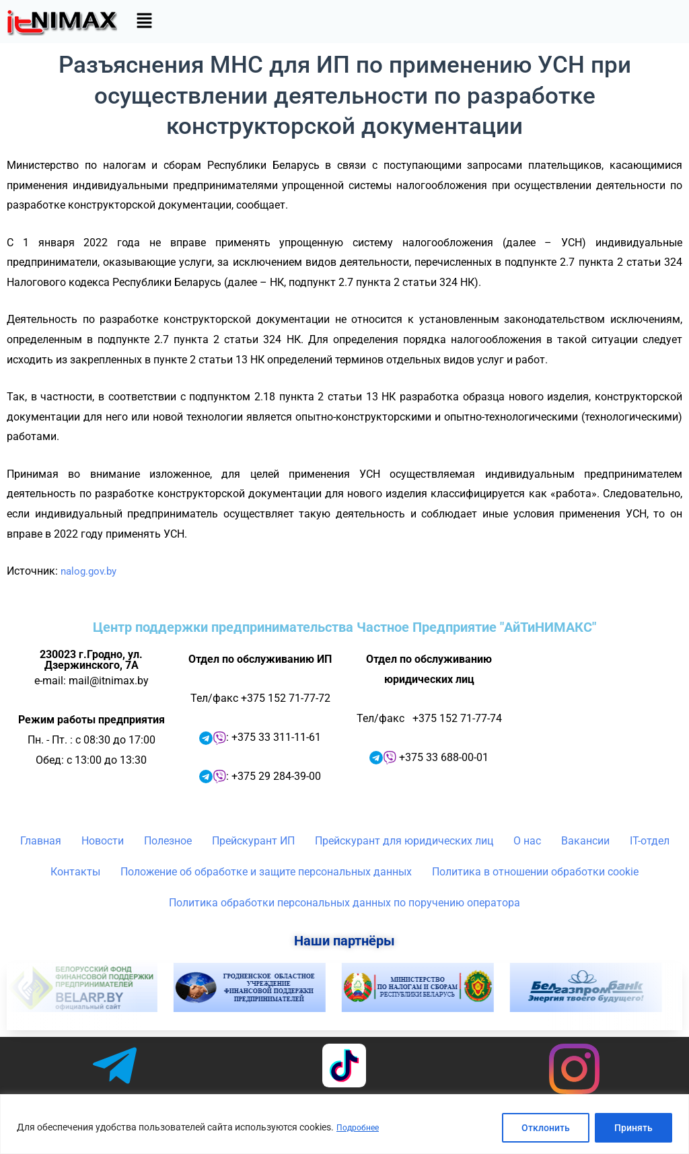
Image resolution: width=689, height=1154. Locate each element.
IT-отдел (649, 840)
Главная (40, 840)
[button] (144, 21)
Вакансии (585, 840)
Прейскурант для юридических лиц (404, 840)
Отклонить (545, 1127)
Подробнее (360, 1127)
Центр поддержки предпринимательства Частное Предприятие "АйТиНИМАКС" (344, 627)
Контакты (75, 871)
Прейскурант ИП (253, 840)
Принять (633, 1127)
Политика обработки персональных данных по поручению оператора (344, 902)
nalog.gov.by (91, 571)
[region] (344, 1124)
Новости (102, 840)
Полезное (168, 840)
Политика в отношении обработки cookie (535, 871)
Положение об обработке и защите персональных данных (266, 871)
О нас (527, 840)
